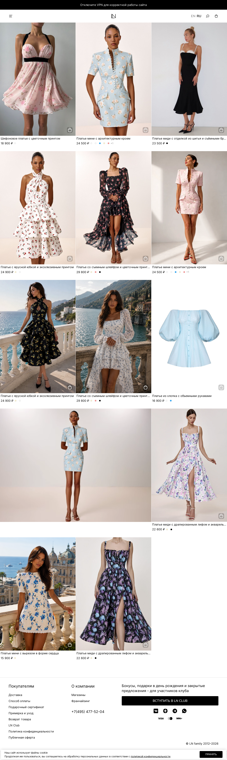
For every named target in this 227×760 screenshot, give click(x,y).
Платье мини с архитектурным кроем (103, 138)
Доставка (15, 695)
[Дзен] (165, 710)
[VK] (155, 710)
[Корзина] (216, 16)
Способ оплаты (19, 701)
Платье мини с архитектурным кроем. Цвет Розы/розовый (95, 143)
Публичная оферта (22, 737)
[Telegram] (174, 710)
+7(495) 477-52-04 (87, 712)
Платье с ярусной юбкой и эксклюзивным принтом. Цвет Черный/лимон (20, 272)
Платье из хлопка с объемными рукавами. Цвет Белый (166, 400)
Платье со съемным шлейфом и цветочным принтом (113, 267)
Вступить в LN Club (170, 701)
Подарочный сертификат (26, 707)
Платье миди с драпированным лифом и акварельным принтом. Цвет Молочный (167, 529)
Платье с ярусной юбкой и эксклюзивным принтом (37, 267)
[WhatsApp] (184, 710)
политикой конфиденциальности (150, 756)
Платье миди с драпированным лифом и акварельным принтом (121, 653)
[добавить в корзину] (70, 130)
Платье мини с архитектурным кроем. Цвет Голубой (100, 143)
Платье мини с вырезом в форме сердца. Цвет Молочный (15, 658)
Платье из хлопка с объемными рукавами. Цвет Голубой (171, 400)
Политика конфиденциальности (31, 731)
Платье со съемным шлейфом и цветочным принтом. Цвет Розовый (95, 272)
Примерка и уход (21, 713)
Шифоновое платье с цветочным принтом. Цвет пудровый (15, 143)
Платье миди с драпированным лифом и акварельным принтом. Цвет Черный (171, 529)
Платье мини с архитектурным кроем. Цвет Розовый (108, 143)
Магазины (78, 695)
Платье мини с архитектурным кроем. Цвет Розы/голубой (91, 143)
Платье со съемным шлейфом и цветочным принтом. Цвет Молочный (91, 272)
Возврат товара (20, 719)
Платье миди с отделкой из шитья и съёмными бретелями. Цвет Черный (167, 143)
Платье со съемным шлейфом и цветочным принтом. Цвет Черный (100, 272)
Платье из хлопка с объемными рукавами (182, 396)
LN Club (14, 725)
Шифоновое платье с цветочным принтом (30, 138)
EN (193, 16)
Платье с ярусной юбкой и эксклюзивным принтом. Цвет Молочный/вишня (15, 272)
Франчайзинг (80, 701)
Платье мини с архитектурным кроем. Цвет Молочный (104, 143)
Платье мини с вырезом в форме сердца (30, 653)
